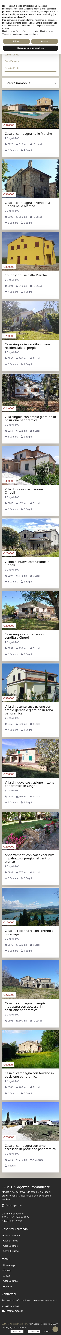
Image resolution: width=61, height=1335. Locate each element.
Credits (47, 1331)
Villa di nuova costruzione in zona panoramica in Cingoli (29, 784)
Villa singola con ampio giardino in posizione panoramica (30, 418)
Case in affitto (12, 54)
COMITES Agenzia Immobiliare (15, 1324)
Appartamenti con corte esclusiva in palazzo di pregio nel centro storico (30, 858)
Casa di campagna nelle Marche (28, 133)
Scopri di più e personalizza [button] (30, 48)
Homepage (8, 1265)
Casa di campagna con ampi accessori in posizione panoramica (30, 1147)
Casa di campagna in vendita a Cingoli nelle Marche (27, 204)
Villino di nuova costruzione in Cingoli (27, 563)
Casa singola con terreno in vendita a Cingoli (25, 635)
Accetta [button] (44, 41)
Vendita (6, 1270)
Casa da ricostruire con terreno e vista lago (29, 932)
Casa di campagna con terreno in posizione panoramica (29, 1074)
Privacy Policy (17, 1331)
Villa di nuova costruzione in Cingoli (25, 491)
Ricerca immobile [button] (30, 83)
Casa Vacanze (12, 61)
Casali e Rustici (12, 68)
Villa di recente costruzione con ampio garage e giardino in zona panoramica (29, 709)
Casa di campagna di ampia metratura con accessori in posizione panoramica (25, 1006)
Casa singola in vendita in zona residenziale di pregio (28, 346)
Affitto (6, 1275)
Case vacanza (10, 1280)
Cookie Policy (34, 1331)
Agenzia (7, 1286)
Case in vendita (11, 1235)
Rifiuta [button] (16, 41)
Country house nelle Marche (26, 275)
